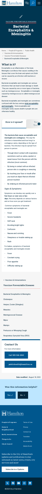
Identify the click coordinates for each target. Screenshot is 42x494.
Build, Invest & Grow (9, 434)
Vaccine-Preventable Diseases (15, 56)
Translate (26, 436)
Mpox (5, 320)
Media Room (27, 446)
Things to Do (6, 439)
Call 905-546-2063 (16, 355)
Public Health (29, 50)
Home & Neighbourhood (8, 428)
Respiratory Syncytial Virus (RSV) (16, 336)
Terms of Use (27, 422)
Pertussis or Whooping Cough (15, 330)
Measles (6, 310)
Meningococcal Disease (12, 315)
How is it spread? (14, 122)
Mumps (6, 325)
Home (4, 50)
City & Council (7, 444)
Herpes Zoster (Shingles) (13, 304)
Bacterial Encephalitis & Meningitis (16, 294)
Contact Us (27, 432)
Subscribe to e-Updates (15, 469)
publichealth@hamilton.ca (20, 364)
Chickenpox (7, 299)
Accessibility (27, 441)
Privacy (25, 427)
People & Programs (15, 50)
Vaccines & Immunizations (13, 53)
